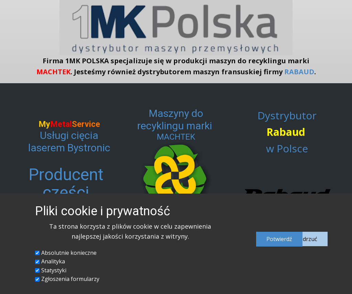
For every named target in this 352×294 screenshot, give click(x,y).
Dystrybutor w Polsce (287, 131)
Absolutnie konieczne (69, 253)
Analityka (53, 261)
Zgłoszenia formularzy (70, 279)
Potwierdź (279, 239)
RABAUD (299, 71)
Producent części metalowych (65, 193)
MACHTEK (53, 71)
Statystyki (53, 270)
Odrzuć (308, 239)
